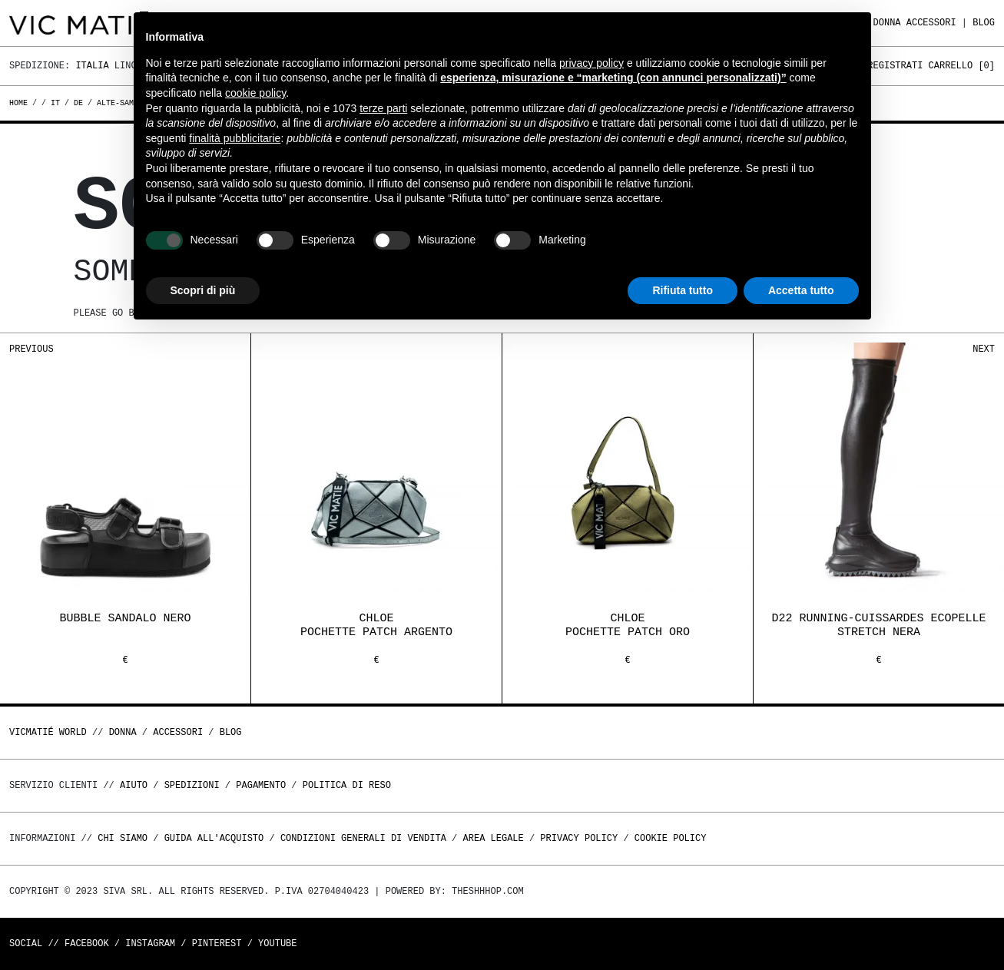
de (78, 103)
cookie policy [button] (255, 93)
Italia (91, 65)
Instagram (150, 943)
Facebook (87, 943)
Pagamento (261, 785)
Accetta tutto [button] (801, 290)
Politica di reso (347, 785)
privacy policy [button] (591, 63)
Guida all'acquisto (214, 838)
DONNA (887, 22)
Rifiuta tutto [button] (682, 290)
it (55, 103)
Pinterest (217, 943)
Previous (31, 349)
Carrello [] (962, 65)
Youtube (277, 943)
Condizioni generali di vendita (363, 838)
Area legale (492, 838)
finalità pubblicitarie (234, 138)
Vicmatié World (48, 732)
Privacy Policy (579, 838)
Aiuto (133, 785)
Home (20, 103)
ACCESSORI (931, 22)
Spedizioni (192, 785)
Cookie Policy (671, 838)
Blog (984, 22)
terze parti (383, 108)
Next (984, 349)
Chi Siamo (122, 838)
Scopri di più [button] (203, 290)
